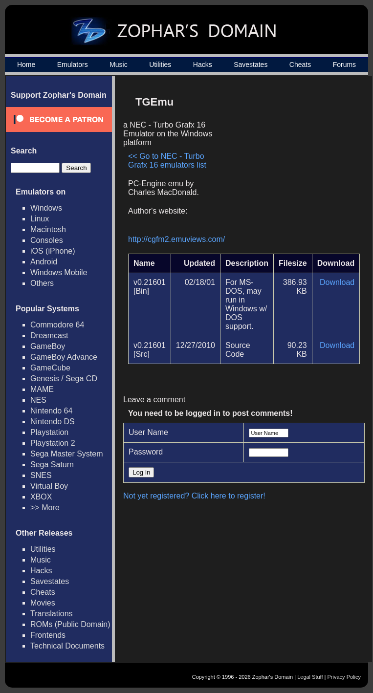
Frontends (48, 635)
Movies (42, 603)
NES (38, 400)
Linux (39, 219)
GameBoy (47, 346)
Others (42, 283)
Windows (46, 208)
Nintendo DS (52, 421)
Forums (344, 64)
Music (119, 64)
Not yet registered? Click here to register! (194, 496)
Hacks (202, 64)
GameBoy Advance (63, 357)
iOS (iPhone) (52, 251)
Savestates (250, 64)
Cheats (300, 64)
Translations (51, 613)
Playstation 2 (52, 443)
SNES (41, 475)
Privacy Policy (344, 677)
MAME (42, 389)
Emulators (72, 64)
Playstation (49, 432)
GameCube (50, 368)
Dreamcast (49, 335)
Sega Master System (66, 454)
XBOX (41, 497)
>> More (45, 507)
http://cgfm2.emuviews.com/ (176, 239)
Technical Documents (67, 646)
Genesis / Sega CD (63, 378)
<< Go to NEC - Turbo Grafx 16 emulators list (167, 160)
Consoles (46, 240)
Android (43, 262)
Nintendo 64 (51, 411)
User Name (148, 432)
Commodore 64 (57, 325)
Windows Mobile (58, 272)
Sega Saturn (52, 464)
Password (146, 452)
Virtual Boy (49, 486)
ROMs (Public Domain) (70, 624)
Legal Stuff (310, 677)
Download (337, 282)
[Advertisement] (288, 159)
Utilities (160, 64)
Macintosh (48, 229)
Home (26, 64)
